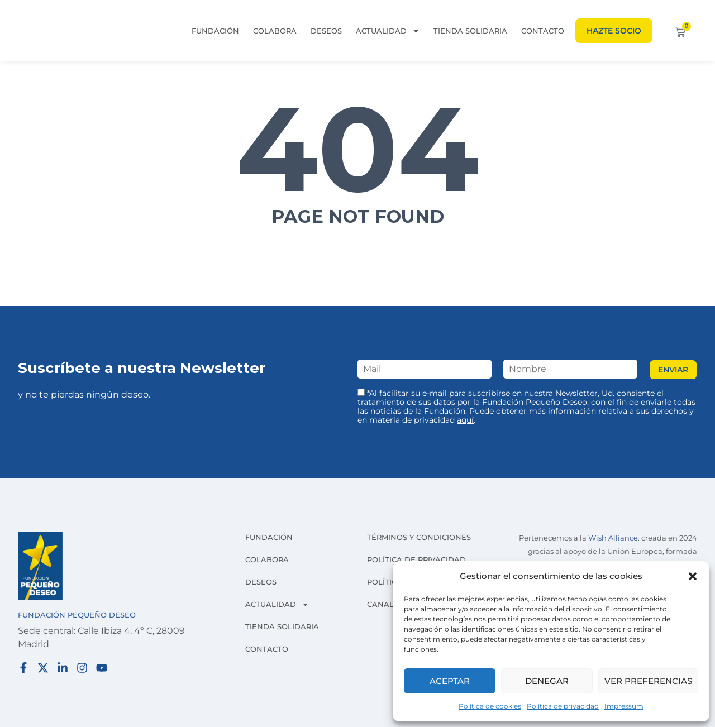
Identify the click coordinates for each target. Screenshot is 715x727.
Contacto (542, 30)
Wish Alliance (613, 538)
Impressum (624, 706)
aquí (465, 420)
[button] (692, 576)
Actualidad (388, 30)
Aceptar (450, 681)
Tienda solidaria (470, 30)
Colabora (275, 30)
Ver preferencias (648, 681)
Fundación (215, 30)
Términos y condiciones (419, 537)
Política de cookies (490, 706)
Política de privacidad (563, 706)
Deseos (326, 30)
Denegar (547, 681)
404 (357, 148)
